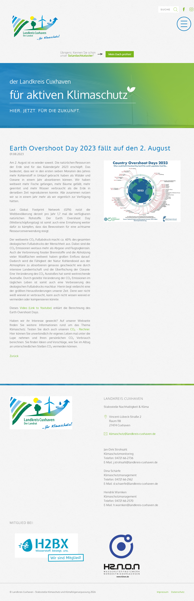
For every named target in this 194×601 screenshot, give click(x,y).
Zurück (14, 356)
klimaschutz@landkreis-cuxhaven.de (132, 434)
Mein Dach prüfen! (119, 54)
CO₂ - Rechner (80, 329)
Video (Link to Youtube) (36, 308)
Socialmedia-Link (187, 9)
